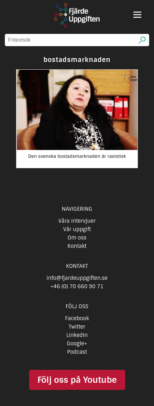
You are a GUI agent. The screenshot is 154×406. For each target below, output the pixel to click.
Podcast (77, 352)
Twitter (77, 326)
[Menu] (137, 15)
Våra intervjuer (77, 221)
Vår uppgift (77, 229)
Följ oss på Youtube (76, 379)
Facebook (77, 318)
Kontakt (77, 246)
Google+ (77, 343)
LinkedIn (77, 335)
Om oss (77, 237)
